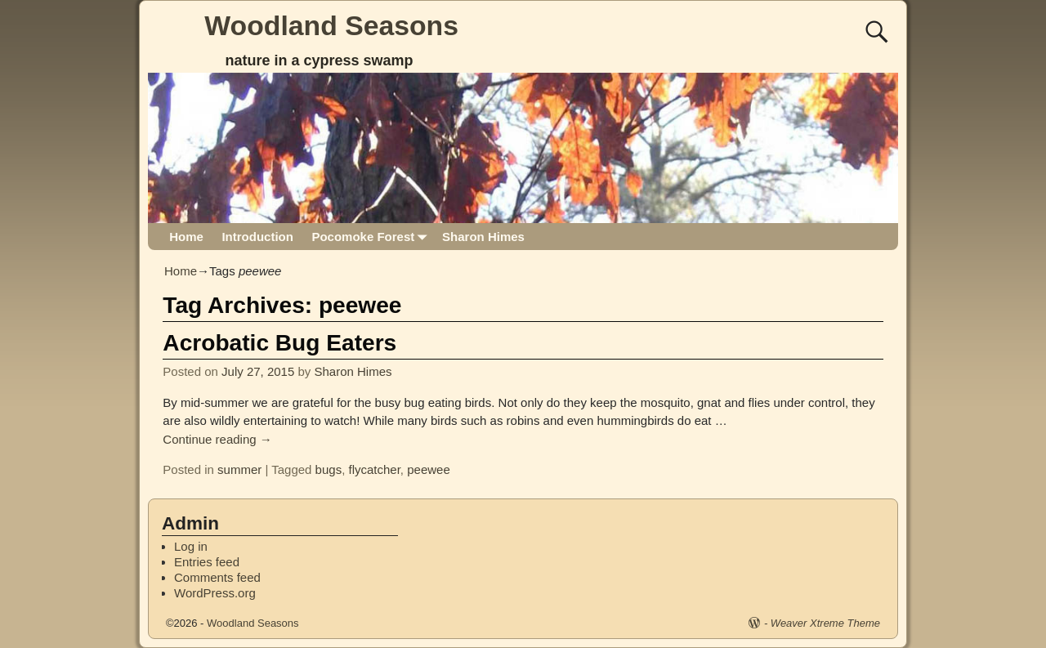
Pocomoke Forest (371, 236)
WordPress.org (215, 593)
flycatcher (374, 469)
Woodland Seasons (331, 25)
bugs (328, 469)
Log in (191, 546)
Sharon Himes (483, 237)
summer (239, 469)
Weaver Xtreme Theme (825, 623)
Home (186, 237)
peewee (428, 469)
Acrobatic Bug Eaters (279, 342)
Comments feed (217, 577)
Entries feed (206, 562)
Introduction (257, 237)
